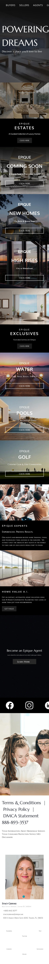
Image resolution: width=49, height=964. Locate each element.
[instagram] (40, 948)
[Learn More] (24, 661)
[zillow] (24, 953)
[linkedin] (9, 948)
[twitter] (24, 935)
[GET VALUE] (9, 608)
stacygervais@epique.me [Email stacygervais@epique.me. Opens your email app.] (13, 914)
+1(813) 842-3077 (10, 910)
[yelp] (40, 930)
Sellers (24, 5)
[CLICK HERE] (24, 140)
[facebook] (9, 930)
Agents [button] (38, 5)
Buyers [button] (10, 5)
